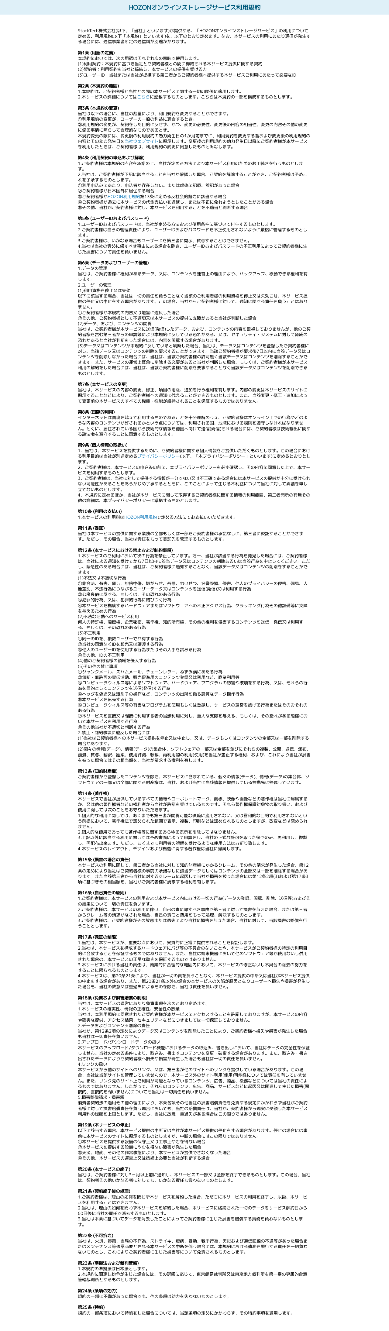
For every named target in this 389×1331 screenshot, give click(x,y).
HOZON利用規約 (124, 196)
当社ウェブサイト (142, 141)
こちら (143, 97)
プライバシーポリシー (158, 456)
